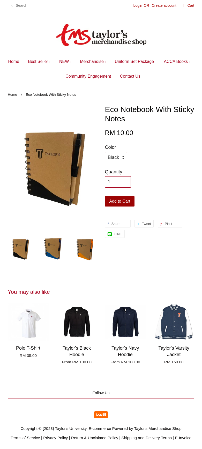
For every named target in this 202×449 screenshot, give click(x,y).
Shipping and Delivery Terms (146, 438)
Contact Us (130, 76)
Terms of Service (25, 438)
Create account (164, 5)
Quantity (113, 171)
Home (13, 61)
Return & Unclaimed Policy (94, 438)
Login (137, 5)
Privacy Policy (55, 438)
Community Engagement (88, 76)
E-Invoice (183, 438)
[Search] (23, 5)
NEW (65, 61)
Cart (191, 5)
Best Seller (39, 61)
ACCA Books (177, 61)
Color (110, 147)
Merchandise (93, 61)
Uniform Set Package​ (135, 61)
